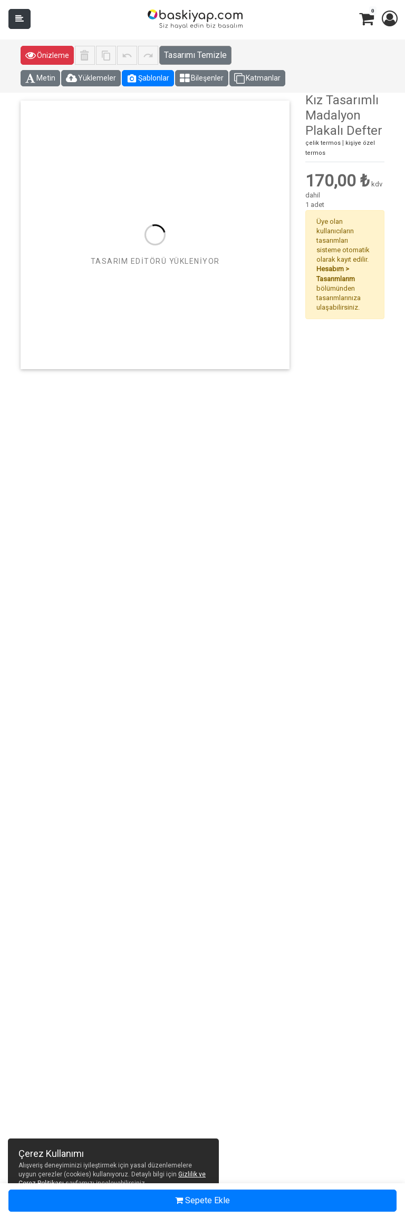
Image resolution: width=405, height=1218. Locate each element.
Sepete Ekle (202, 1200)
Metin (40, 78)
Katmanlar (257, 78)
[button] (389, 19)
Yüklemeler (91, 78)
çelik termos (323, 143)
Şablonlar (148, 78)
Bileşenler (202, 78)
